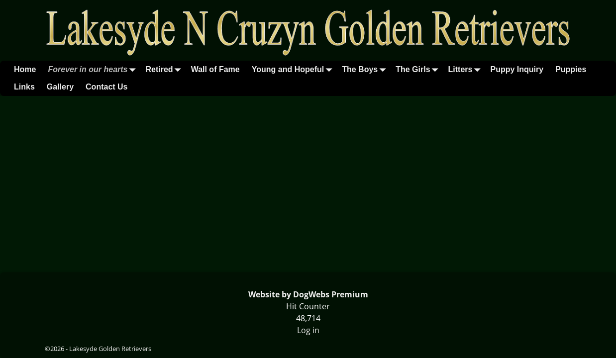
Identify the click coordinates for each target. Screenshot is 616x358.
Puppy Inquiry (516, 69)
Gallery (60, 87)
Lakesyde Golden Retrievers (110, 348)
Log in (308, 330)
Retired (165, 69)
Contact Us (106, 87)
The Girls (419, 69)
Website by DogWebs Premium (308, 294)
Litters (466, 69)
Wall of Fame (215, 69)
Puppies (570, 69)
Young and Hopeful (294, 69)
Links (24, 87)
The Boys (366, 69)
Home (25, 69)
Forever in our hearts (93, 69)
